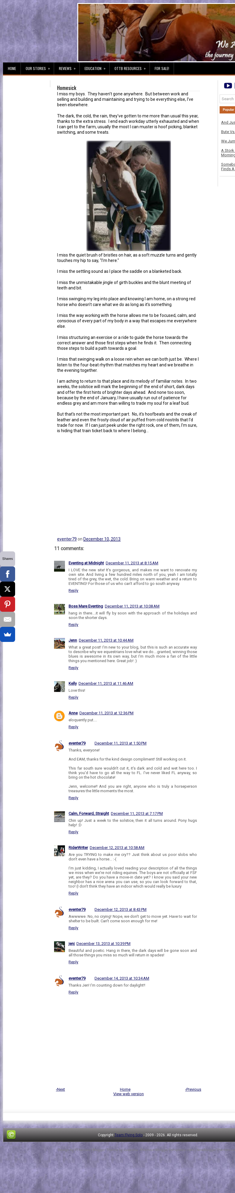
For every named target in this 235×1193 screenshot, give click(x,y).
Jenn (73, 640)
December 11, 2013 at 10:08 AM (132, 606)
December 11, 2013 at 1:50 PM (120, 743)
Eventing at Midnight (86, 563)
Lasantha (131, 1150)
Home (12, 68)
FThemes (82, 1150)
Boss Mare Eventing (86, 606)
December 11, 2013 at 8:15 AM (132, 563)
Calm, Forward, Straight (89, 813)
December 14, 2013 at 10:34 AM (122, 978)
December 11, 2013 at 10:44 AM (106, 640)
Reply (73, 590)
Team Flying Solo (128, 1135)
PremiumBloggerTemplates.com (167, 1150)
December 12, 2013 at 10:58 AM (117, 847)
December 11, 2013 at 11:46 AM (106, 683)
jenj (72, 943)
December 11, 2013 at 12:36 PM (106, 713)
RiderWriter (78, 847)
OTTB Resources (132, 66)
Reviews (69, 66)
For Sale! (162, 68)
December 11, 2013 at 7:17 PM (137, 813)
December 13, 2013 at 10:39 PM (103, 943)
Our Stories (40, 66)
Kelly (73, 683)
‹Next (60, 1089)
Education (97, 66)
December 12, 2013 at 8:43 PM (120, 909)
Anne (73, 713)
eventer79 (67, 539)
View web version (128, 1094)
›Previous (193, 1089)
